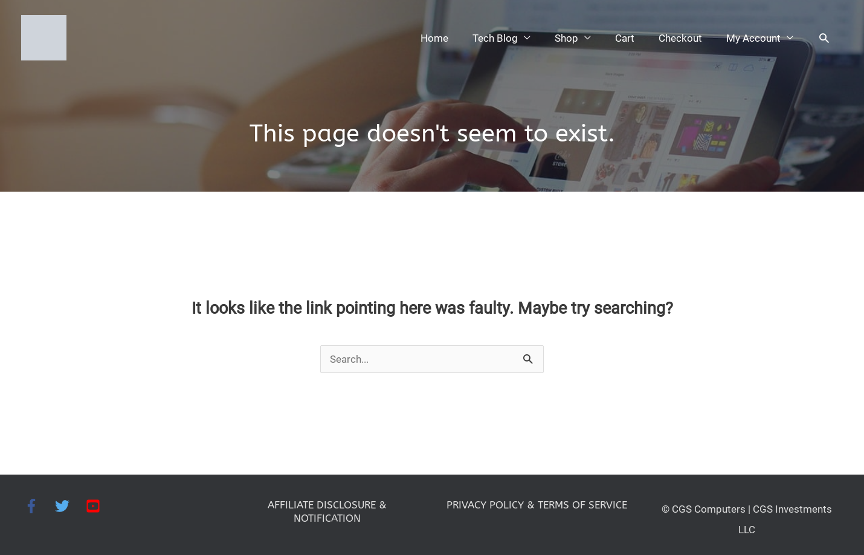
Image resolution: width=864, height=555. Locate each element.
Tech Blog (485, 33)
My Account (751, 33)
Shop (558, 33)
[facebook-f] (39, 497)
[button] (824, 34)
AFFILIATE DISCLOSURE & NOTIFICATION (327, 503)
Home (423, 33)
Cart (618, 33)
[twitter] (70, 497)
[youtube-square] (95, 497)
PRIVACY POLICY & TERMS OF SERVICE (537, 503)
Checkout (675, 33)
